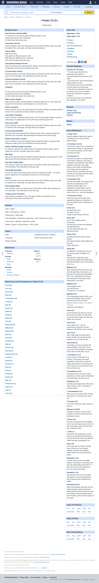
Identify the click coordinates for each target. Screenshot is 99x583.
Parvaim (9, 272)
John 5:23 (70, 310)
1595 (78, 36)
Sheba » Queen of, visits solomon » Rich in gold (21, 224)
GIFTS (38, 256)
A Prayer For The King (75, 69)
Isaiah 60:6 (71, 248)
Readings (46, 7)
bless (78, 511)
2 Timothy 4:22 (72, 401)
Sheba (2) (10, 261)
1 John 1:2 (70, 431)
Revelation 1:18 (72, 472)
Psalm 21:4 (71, 208)
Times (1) (8, 393)
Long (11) (8, 301)
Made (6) (8, 311)
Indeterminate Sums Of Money (45, 235)
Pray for (70, 115)
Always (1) (9, 377)
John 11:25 (71, 322)
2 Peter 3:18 (71, 419)
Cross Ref (77, 7)
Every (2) (8, 338)
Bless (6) (8, 318)
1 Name (69, 54)
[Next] (58, 20)
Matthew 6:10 (71, 284)
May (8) (8, 305)
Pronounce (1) (10, 383)
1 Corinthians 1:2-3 (74, 355)
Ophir (9, 264)
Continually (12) (11, 298)
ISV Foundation (45, 557)
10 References (72, 57)
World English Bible (12, 186)
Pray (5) (8, 321)
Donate (45, 577)
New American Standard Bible (16, 33)
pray (83, 511)
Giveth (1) (8, 360)
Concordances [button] (20, 7)
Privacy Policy (24, 577)
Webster (8, 178)
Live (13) (8, 288)
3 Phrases (70, 51)
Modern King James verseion (16, 138)
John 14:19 (71, 333)
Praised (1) (9, 351)
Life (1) (7, 390)
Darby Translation (11, 107)
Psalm (12, 17)
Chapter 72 (19, 17)
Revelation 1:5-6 (73, 458)
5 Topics (70, 40)
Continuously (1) (11, 354)
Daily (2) (8, 334)
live (89, 508)
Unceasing (9, 238)
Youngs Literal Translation (15, 194)
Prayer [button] (63, 2)
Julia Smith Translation (13, 115)
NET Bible (9, 154)
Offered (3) (9, 328)
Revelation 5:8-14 (73, 484)
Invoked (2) (9, 341)
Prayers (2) (9, 347)
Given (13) (9, 292)
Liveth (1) (8, 357)
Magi (8, 259)
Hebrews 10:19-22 (73, 409)
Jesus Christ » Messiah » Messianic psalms (20, 221)
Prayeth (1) (9, 364)
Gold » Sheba (10, 209)
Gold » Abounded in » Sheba (15, 212)
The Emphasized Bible (13, 170)
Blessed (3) (9, 331)
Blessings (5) (10, 324)
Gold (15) (8, 285)
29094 (78, 33)
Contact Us (53, 577)
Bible (8, 7)
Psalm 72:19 (71, 234)
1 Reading (70, 48)
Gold (7, 235)
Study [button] (48, 2)
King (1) (8, 370)
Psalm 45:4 (71, 218)
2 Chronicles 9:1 (73, 156)
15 (67, 80)
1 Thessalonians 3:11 (74, 391)
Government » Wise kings (14, 215)
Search (89, 12)
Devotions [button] (39, 2)
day (68, 508)
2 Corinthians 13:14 (74, 371)
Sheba (9, 269)
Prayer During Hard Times (43, 238)
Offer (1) (8, 380)
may (73, 508)
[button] (90, 2)
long (89, 511)
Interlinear (34, 7)
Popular (56, 7)
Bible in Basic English (13, 99)
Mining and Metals (13, 275)
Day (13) (8, 295)
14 (67, 71)
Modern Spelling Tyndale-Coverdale (18, 146)
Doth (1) (8, 367)
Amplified (8, 87)
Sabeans (10, 253)
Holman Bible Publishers (58, 554)
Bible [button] (32, 2)
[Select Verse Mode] (49, 25)
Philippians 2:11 (73, 381)
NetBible (44, 568)
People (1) (9, 374)
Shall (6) (8, 315)
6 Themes (70, 43)
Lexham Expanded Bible (14, 131)
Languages (89, 7)
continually (70, 511)
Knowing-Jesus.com (74, 579)
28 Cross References (74, 46)
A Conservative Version (14, 71)
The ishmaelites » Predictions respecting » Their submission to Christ (29, 218)
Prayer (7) (8, 308)
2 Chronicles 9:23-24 (74, 195)
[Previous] (41, 20)
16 (67, 88)
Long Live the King (74, 113)
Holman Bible (10, 51)
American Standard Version (15, 79)
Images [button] (55, 2)
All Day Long (71, 110)
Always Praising (10, 241)
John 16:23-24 (72, 343)
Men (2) (8, 344)
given (79, 508)
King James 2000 (11, 123)
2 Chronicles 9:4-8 (73, 179)
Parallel (66, 7)
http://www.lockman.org (42, 562)
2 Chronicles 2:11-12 (74, 144)
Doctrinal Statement (11, 577)
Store (70, 2)
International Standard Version (16, 63)
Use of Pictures (35, 577)
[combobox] (67, 12)
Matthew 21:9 (71, 294)
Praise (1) (8, 387)
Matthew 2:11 (71, 267)
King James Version (12, 43)
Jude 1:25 (70, 444)
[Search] (29, 12)
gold (84, 508)
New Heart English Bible (14, 162)
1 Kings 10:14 (72, 134)
